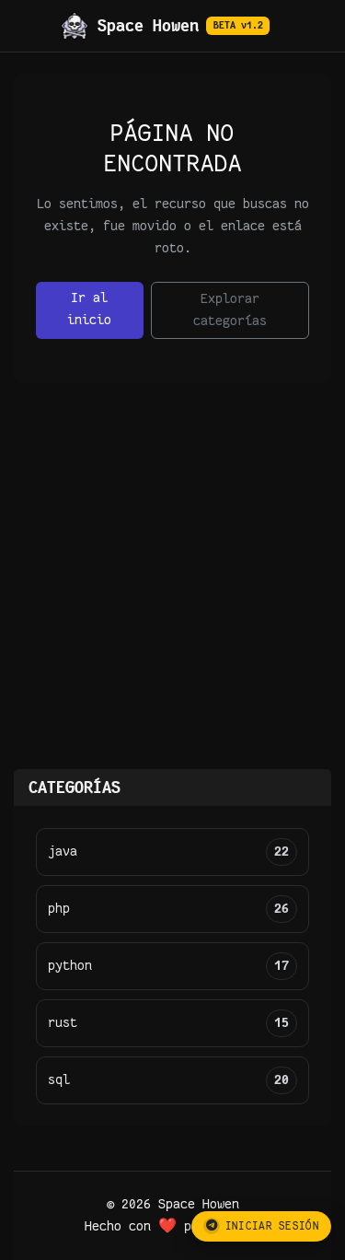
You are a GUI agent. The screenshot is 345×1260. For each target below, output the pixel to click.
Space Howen (165, 26)
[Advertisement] (172, 587)
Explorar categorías (230, 310)
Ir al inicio (89, 309)
